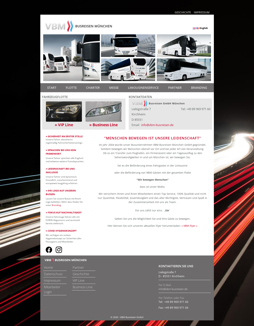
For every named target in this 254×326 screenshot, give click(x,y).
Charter (93, 88)
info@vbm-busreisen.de (157, 125)
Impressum (202, 12)
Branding (199, 88)
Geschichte (183, 12)
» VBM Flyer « (189, 225)
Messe (114, 88)
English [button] (200, 28)
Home (48, 267)
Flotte (71, 88)
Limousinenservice (143, 88)
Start (52, 87)
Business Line (83, 287)
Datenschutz (53, 274)
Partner (175, 88)
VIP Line (78, 280)
